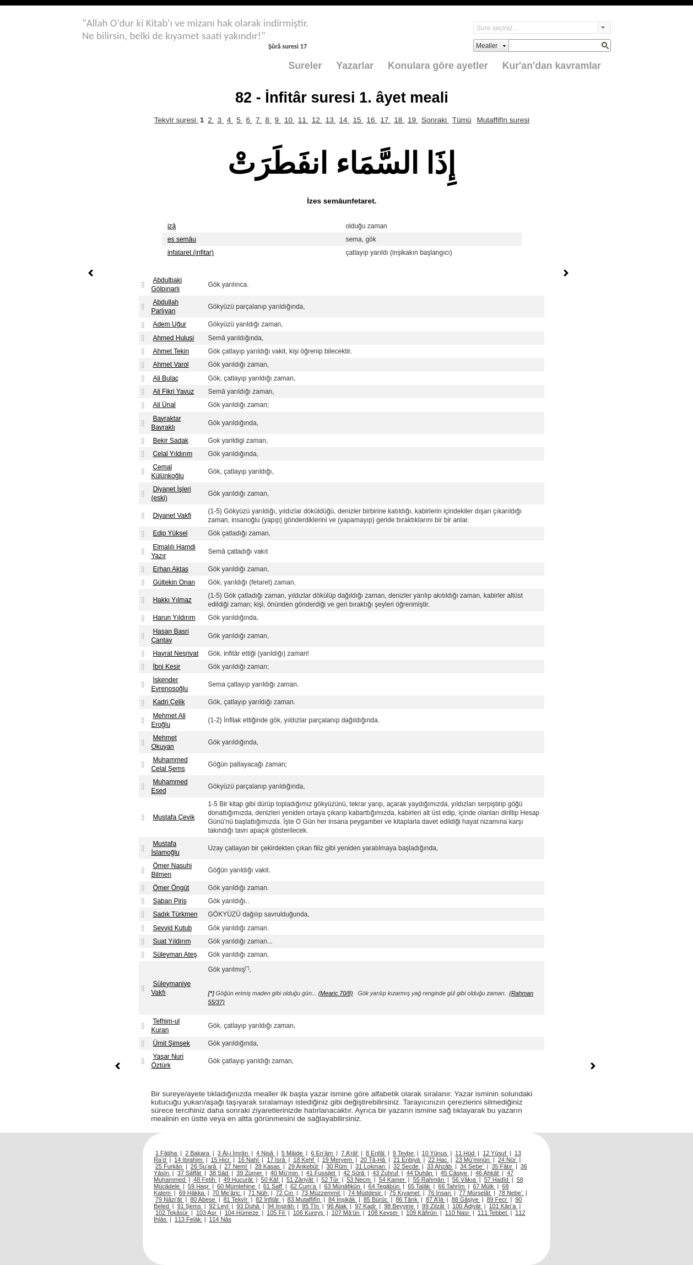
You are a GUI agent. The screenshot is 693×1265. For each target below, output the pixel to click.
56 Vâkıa (465, 1179)
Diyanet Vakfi (172, 515)
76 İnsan (439, 1192)
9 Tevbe (404, 1153)
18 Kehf (304, 1159)
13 (331, 120)
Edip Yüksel (170, 533)
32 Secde (406, 1166)
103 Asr (207, 1212)
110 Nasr (458, 1212)
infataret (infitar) (190, 252)
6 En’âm (322, 1153)
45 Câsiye (455, 1173)
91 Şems (190, 1206)
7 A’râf (350, 1153)
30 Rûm (337, 1166)
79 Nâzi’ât (169, 1199)
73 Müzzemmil (321, 1192)
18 (399, 120)
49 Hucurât (239, 1179)
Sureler (305, 65)
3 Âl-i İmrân (234, 1153)
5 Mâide (293, 1153)
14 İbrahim (189, 1159)
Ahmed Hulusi (173, 338)
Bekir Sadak (170, 440)
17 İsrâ (276, 1159)
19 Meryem (338, 1159)
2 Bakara (198, 1153)
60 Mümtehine (237, 1186)
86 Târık (407, 1199)
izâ (171, 226)
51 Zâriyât (300, 1179)
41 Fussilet (321, 1173)
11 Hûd (465, 1153)
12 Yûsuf (495, 1153)
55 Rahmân (429, 1179)
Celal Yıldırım (172, 454)
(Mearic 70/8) (335, 993)
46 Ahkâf (487, 1173)
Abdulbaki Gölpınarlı (166, 284)
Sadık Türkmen (175, 914)
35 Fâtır (502, 1166)
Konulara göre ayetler (438, 65)
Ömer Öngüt (171, 888)
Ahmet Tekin (171, 351)
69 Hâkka (192, 1192)
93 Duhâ (248, 1206)
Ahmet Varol (170, 364)
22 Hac (438, 1159)
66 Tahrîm (452, 1186)
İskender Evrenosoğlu (169, 684)
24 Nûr (508, 1159)
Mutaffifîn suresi (503, 120)
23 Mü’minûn (473, 1159)
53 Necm (359, 1179)
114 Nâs (220, 1219)
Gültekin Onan (174, 582)
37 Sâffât (190, 1173)
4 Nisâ (265, 1153)
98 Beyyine (399, 1206)
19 (413, 120)
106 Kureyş (309, 1212)
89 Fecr (497, 1199)
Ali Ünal (164, 405)
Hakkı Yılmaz (172, 600)
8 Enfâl (376, 1153)
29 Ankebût (304, 1166)
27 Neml (236, 1166)
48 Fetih (204, 1179)
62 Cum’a (304, 1186)
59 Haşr (199, 1186)
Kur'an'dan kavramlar (551, 65)
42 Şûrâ (354, 1173)
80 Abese (203, 1199)
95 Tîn (311, 1206)
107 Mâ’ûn (346, 1212)
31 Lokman (371, 1166)
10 (289, 120)
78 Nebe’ (511, 1192)
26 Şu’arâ (204, 1166)
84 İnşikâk (342, 1199)
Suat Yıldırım (172, 941)
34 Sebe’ (472, 1166)
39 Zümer (250, 1173)
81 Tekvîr (236, 1199)
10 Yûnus (435, 1153)
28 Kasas (268, 1166)
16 (371, 120)
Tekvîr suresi (176, 120)
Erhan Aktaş (170, 569)
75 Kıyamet (405, 1192)
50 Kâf (270, 1179)
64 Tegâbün (385, 1186)
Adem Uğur (169, 324)
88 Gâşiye (466, 1199)
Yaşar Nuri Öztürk (167, 1061)
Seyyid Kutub (172, 928)
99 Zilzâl (434, 1206)
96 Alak (338, 1206)
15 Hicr (221, 1159)
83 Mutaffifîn (305, 1199)
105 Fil (276, 1212)
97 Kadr (366, 1206)
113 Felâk (189, 1219)
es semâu (181, 239)
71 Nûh (258, 1192)
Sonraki (435, 120)
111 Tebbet (493, 1212)
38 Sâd (219, 1173)
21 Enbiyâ (407, 1159)
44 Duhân (420, 1173)
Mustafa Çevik (173, 817)
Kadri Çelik (169, 702)
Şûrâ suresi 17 (287, 46)
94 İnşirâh (281, 1206)
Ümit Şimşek (171, 1043)
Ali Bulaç (165, 378)
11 (303, 120)
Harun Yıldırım (174, 617)
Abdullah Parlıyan (164, 306)
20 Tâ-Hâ (373, 1159)
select (604, 27)
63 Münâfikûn (342, 1186)
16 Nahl (249, 1159)
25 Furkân (169, 1166)
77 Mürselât (475, 1192)
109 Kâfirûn (422, 1212)
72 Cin (285, 1192)
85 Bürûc (376, 1199)
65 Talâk (419, 1186)
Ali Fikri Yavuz (173, 391)
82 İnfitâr (268, 1199)
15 (358, 120)
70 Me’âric (227, 1192)
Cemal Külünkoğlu (167, 471)
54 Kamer (393, 1179)
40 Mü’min (285, 1173)
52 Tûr (330, 1179)
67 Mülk (484, 1186)
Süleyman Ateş (175, 954)
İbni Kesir (166, 667)
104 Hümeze (243, 1212)
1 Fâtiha (166, 1153)
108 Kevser (383, 1212)
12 (317, 120)
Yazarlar (354, 65)
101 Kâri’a (503, 1206)
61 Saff (273, 1186)
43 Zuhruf (386, 1173)
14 (344, 120)
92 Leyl (219, 1206)
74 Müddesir (365, 1192)
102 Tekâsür (172, 1212)
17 (385, 120)
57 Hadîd (497, 1179)
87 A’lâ (435, 1199)
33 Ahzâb (440, 1166)
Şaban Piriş (169, 901)
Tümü (462, 120)
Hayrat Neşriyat (175, 653)
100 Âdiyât (467, 1206)
